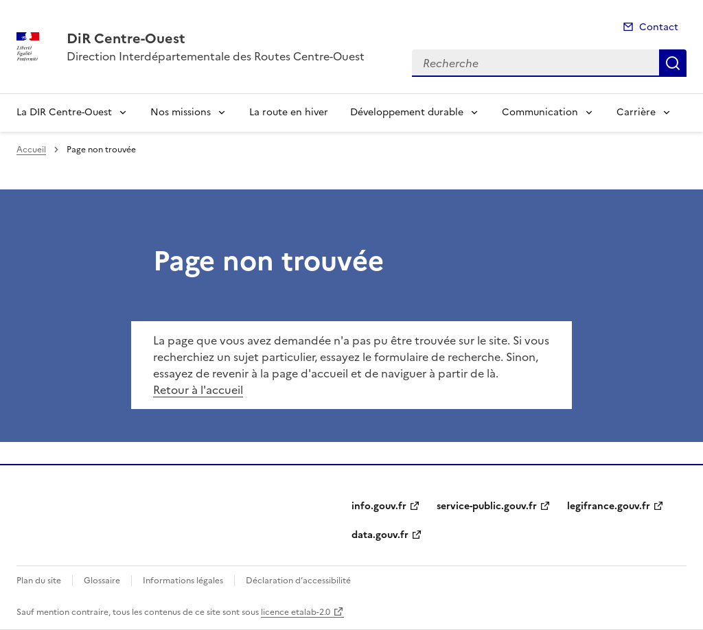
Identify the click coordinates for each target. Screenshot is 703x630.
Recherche (673, 63)
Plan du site (38, 580)
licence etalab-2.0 (295, 612)
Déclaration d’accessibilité (298, 580)
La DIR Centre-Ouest (64, 112)
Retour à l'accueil (198, 390)
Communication (540, 112)
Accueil (31, 149)
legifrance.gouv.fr (608, 506)
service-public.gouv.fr (487, 506)
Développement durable (406, 112)
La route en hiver (288, 112)
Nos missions (180, 112)
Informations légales (183, 580)
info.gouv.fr (379, 506)
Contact (658, 27)
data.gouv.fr (380, 535)
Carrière (636, 112)
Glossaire (102, 580)
